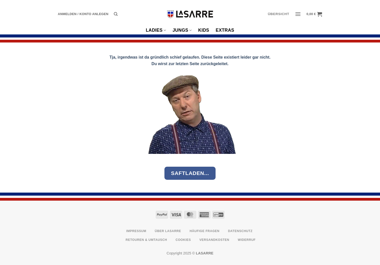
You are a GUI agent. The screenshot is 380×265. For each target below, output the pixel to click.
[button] (83, 14)
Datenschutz (240, 231)
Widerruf (247, 240)
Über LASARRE (168, 231)
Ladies (156, 30)
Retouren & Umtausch (146, 240)
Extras (225, 30)
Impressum (136, 231)
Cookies (183, 240)
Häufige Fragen (205, 231)
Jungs (182, 30)
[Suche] (116, 14)
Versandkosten (214, 240)
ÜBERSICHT (278, 14)
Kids (203, 30)
